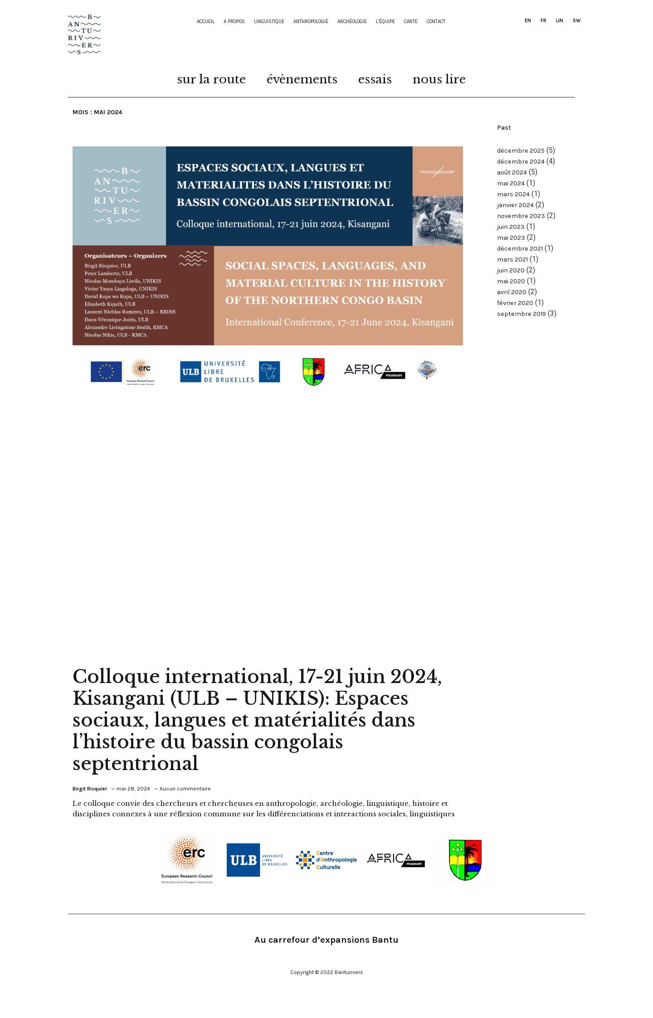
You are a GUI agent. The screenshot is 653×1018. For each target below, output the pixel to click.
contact (436, 22)
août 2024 (512, 172)
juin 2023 (511, 227)
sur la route (211, 79)
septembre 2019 (521, 314)
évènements (302, 79)
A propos (234, 22)
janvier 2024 (515, 205)
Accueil (205, 22)
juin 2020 (511, 270)
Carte (411, 22)
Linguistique (269, 22)
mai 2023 (511, 238)
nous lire (439, 79)
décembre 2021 (520, 248)
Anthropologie (310, 22)
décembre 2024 (521, 161)
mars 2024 (513, 194)
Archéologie (352, 22)
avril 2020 (511, 292)
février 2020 (515, 303)
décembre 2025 (521, 151)
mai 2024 (511, 183)
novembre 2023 (521, 216)
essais (375, 79)
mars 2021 (512, 259)
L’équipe (385, 22)
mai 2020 (511, 281)
